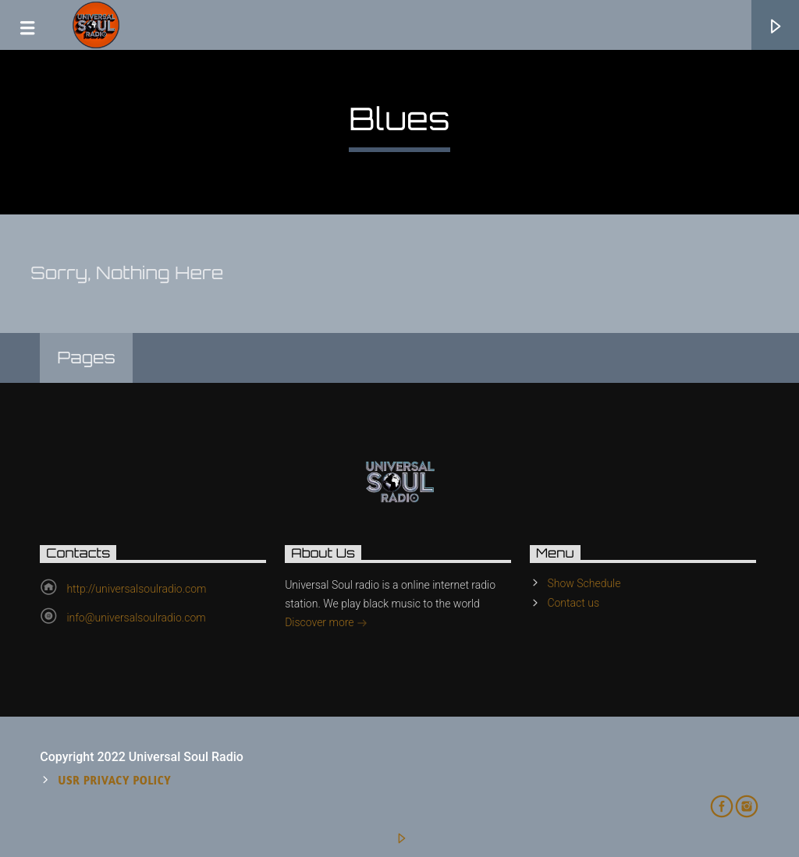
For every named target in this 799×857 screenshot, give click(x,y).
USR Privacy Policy (115, 780)
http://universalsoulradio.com (136, 589)
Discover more (326, 624)
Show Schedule (583, 583)
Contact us (573, 603)
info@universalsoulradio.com (135, 617)
